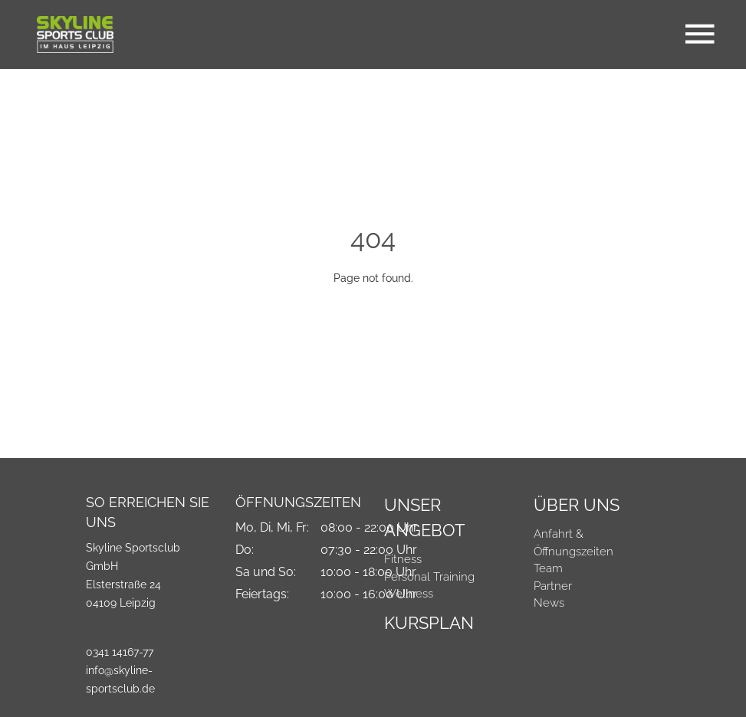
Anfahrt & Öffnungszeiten (573, 542)
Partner (553, 586)
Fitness (403, 559)
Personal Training (429, 577)
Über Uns (576, 505)
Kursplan (429, 623)
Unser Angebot (424, 517)
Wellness (408, 594)
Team (548, 568)
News (549, 603)
